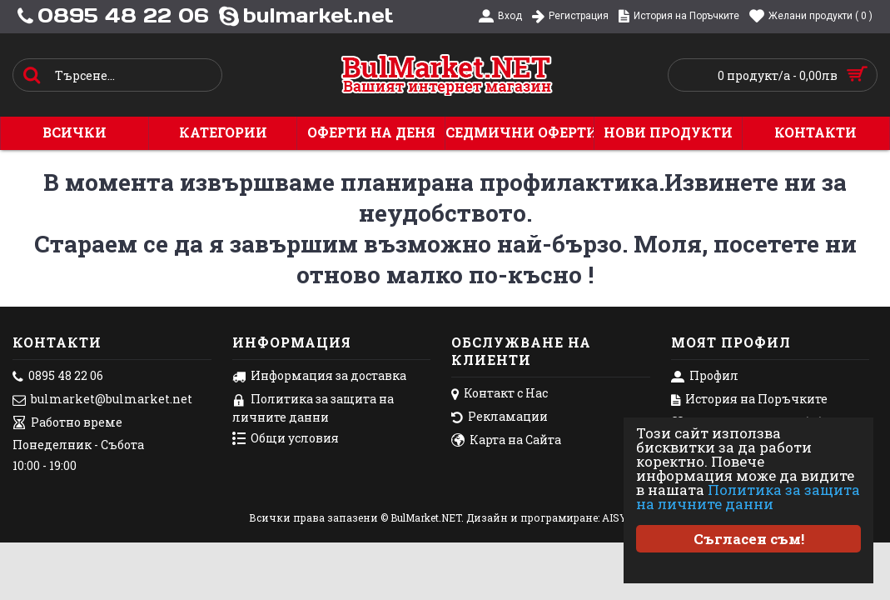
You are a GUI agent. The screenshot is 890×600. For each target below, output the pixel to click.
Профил (704, 377)
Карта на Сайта (506, 441)
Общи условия (285, 439)
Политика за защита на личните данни (748, 496)
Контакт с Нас (499, 394)
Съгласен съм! (749, 538)
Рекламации (499, 417)
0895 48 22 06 (57, 377)
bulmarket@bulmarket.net (102, 400)
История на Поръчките (749, 400)
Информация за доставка (319, 377)
